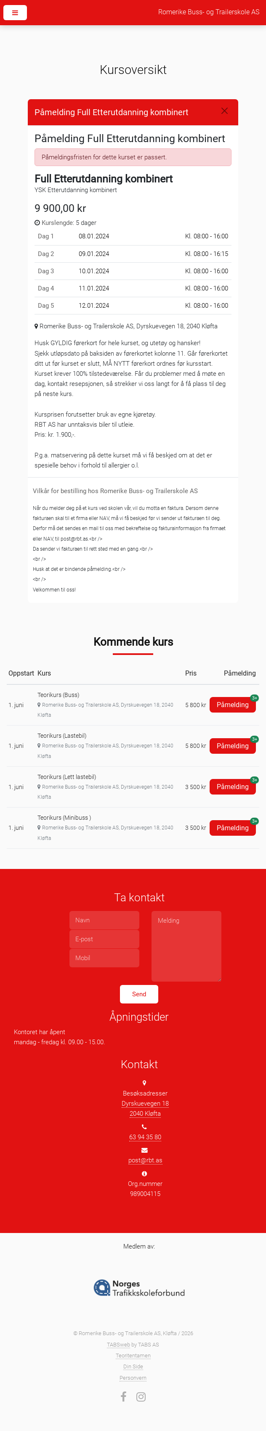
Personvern (133, 1378)
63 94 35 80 (145, 1137)
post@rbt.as (145, 1160)
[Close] (224, 110)
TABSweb (118, 1344)
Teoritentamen (133, 1355)
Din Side (133, 1366)
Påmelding (236, 703)
